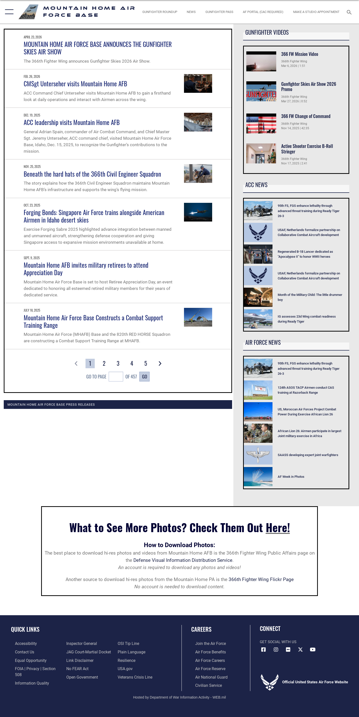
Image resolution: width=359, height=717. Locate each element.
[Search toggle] (350, 11)
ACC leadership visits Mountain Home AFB (72, 122)
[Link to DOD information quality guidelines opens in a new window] (27, 676)
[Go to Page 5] (146, 363)
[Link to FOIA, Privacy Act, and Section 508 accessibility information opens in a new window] (34, 668)
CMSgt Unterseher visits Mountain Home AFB (75, 83)
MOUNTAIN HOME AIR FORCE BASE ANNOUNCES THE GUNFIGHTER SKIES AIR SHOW (98, 47)
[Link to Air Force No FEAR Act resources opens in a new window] (76, 668)
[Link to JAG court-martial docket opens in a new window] (86, 651)
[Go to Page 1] (90, 363)
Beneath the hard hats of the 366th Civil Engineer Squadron (92, 173)
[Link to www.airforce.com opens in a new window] (206, 643)
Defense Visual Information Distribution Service (182, 560)
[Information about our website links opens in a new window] (78, 660)
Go (144, 376)
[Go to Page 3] (118, 363)
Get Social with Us (278, 642)
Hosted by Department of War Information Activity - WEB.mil (179, 696)
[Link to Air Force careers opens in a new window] (205, 660)
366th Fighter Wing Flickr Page (261, 579)
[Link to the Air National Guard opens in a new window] (206, 676)
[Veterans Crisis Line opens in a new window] (136, 676)
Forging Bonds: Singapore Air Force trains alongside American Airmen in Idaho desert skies (94, 216)
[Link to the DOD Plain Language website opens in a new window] (131, 651)
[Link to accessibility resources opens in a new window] (21, 643)
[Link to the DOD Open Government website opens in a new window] (80, 676)
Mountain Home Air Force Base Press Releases (51, 404)
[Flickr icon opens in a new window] (288, 649)
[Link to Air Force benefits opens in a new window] (206, 651)
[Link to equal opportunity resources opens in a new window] (26, 660)
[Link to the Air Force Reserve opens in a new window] (206, 668)
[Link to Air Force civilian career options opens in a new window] (204, 684)
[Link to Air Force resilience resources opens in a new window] (127, 660)
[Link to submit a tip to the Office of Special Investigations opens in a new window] (129, 643)
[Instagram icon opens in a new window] (276, 649)
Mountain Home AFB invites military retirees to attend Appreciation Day (86, 268)
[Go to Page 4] (132, 363)
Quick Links (25, 629)
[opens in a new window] (263, 12)
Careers (201, 629)
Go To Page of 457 (111, 377)
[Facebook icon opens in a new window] (263, 649)
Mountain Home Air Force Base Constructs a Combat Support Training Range (93, 321)
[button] (8, 12)
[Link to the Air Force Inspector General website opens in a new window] (79, 643)
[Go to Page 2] (104, 363)
